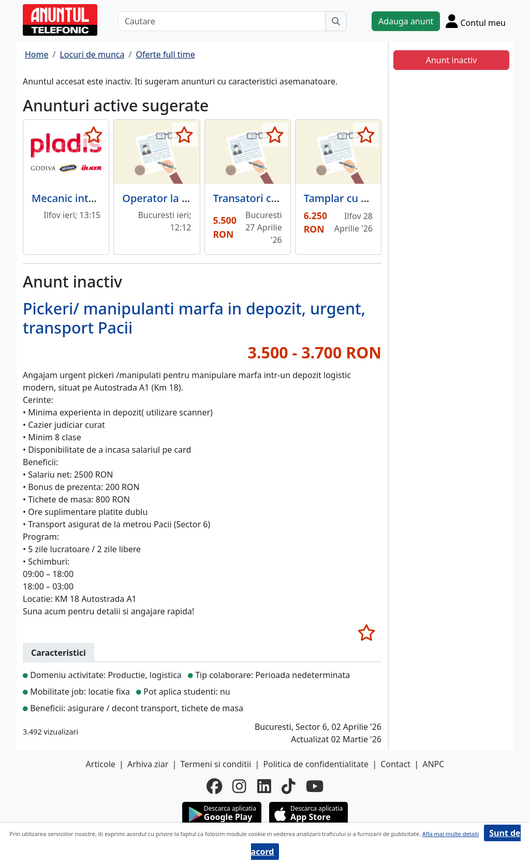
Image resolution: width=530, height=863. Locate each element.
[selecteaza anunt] (93, 134)
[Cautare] (222, 21)
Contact (395, 764)
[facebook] (214, 786)
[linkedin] (264, 786)
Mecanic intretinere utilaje (96, 198)
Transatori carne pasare (271, 198)
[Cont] (476, 21)
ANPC (433, 764)
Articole (100, 764)
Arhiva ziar (147, 764)
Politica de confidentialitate (316, 764)
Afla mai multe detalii (450, 834)
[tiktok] (289, 786)
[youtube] (314, 786)
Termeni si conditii (215, 764)
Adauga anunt (405, 21)
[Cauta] (336, 21)
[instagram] (239, 786)
